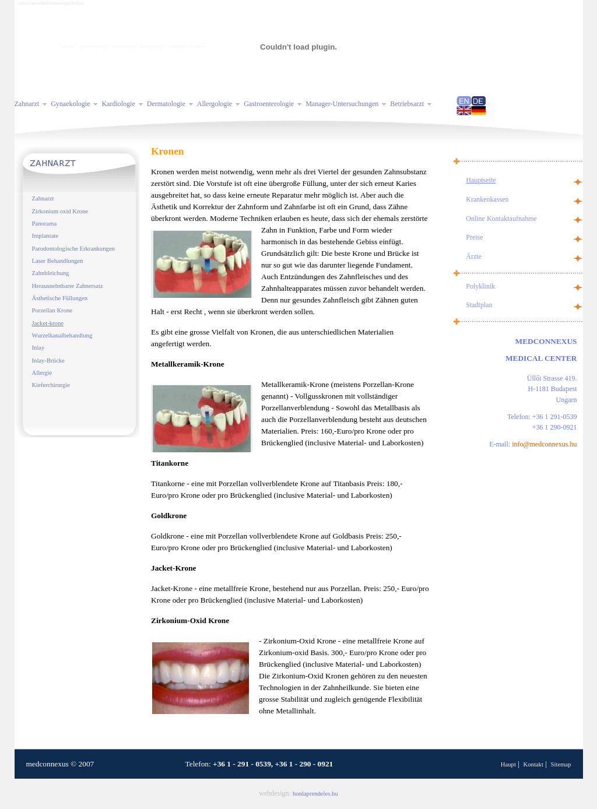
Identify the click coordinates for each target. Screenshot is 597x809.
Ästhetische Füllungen (60, 298)
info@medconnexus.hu (544, 444)
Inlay (38, 347)
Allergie (42, 373)
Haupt (508, 764)
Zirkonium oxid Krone (60, 211)
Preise (474, 237)
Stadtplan (479, 305)
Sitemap (561, 764)
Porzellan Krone (52, 310)
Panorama (44, 223)
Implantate (45, 236)
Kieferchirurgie (51, 385)
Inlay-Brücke (48, 360)
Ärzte (474, 256)
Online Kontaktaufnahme (501, 218)
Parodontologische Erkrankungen (73, 248)
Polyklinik (480, 286)
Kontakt (533, 764)
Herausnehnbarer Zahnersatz (67, 286)
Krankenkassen (487, 199)
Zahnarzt (43, 198)
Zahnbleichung (50, 273)
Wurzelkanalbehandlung (62, 335)
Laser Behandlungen (57, 261)
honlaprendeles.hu (315, 793)
